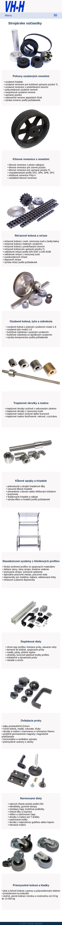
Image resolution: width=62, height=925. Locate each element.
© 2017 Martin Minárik (31, 923)
